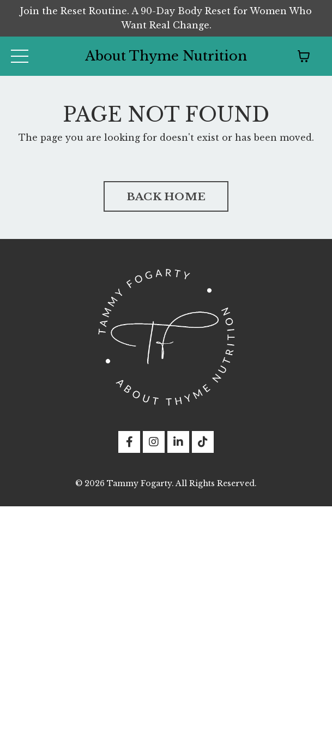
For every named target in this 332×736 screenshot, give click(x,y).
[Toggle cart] (303, 56)
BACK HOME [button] (166, 196)
